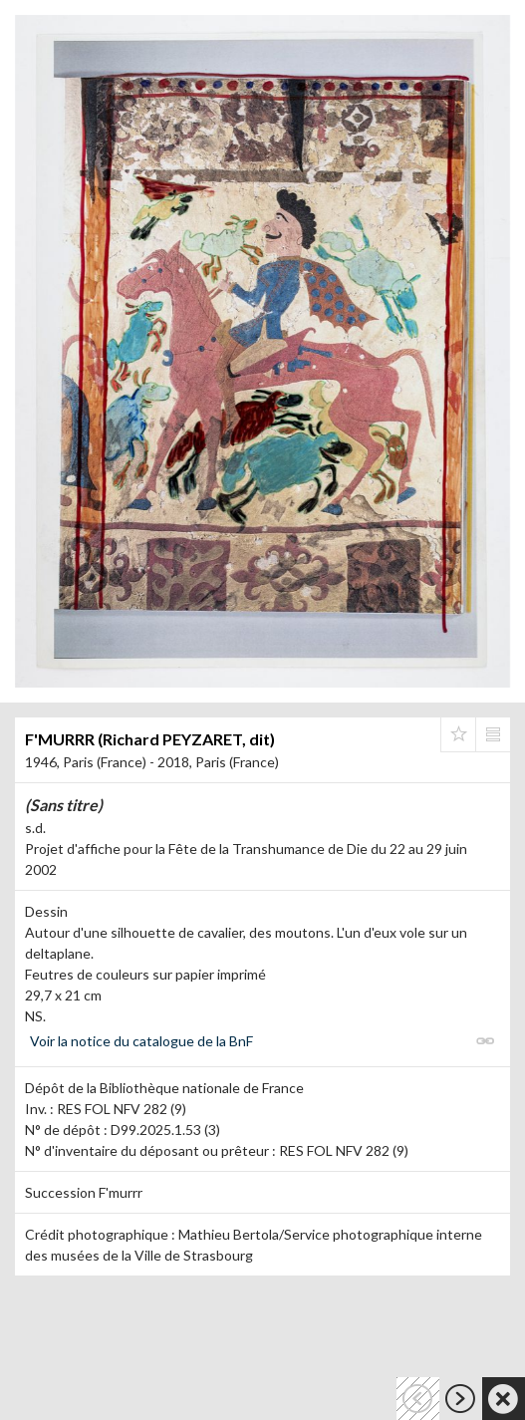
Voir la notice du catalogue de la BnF (141, 1040)
